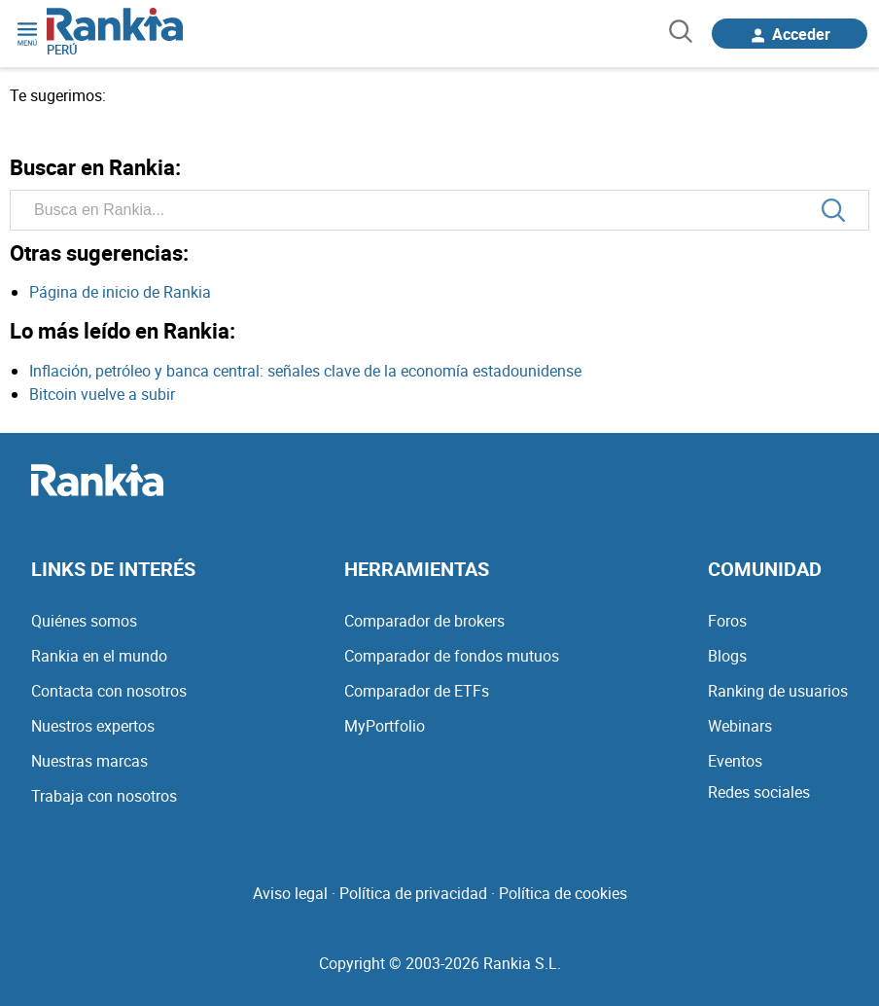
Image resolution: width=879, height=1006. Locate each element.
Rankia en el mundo (99, 655)
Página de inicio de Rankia (120, 292)
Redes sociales (759, 792)
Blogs (727, 655)
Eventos (735, 761)
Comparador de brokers (424, 620)
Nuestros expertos (93, 726)
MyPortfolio (384, 726)
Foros (727, 620)
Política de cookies (563, 893)
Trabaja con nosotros (104, 796)
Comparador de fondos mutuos (451, 655)
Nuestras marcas (89, 761)
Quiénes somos (84, 620)
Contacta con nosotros (109, 690)
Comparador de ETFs (416, 690)
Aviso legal (290, 893)
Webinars (740, 726)
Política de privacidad (413, 893)
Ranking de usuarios (778, 690)
